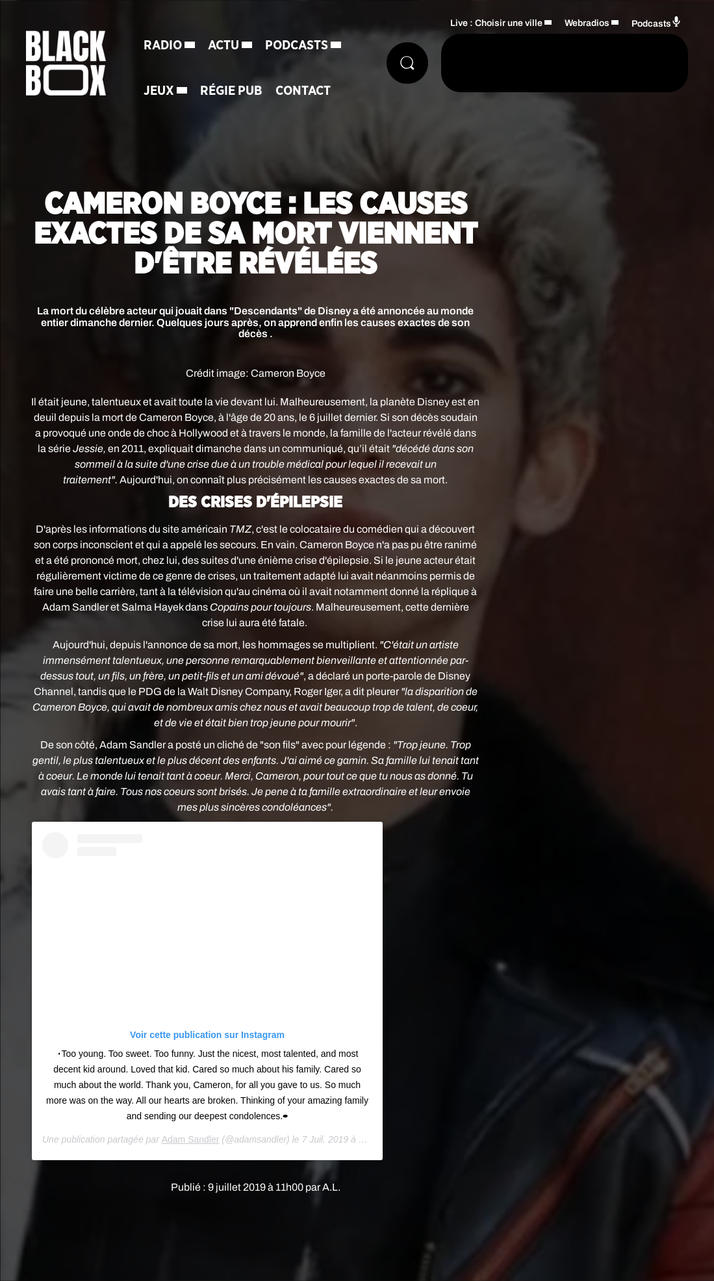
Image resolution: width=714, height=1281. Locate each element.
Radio (163, 45)
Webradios (587, 23)
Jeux (159, 90)
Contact (303, 90)
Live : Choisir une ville (496, 23)
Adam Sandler (191, 1139)
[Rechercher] (407, 63)
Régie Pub (231, 90)
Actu (223, 45)
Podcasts (296, 45)
